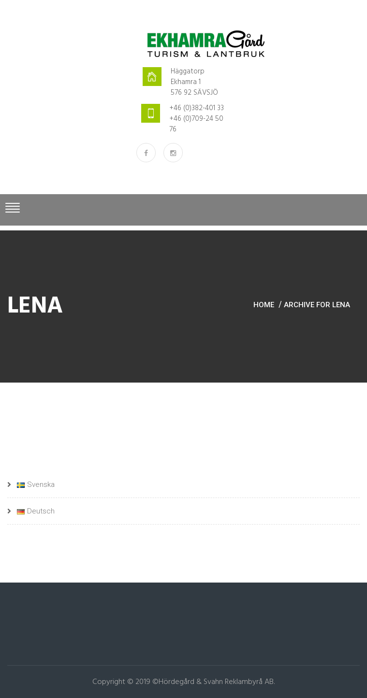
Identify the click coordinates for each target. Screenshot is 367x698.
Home (263, 304)
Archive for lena (317, 304)
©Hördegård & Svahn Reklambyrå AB (213, 682)
